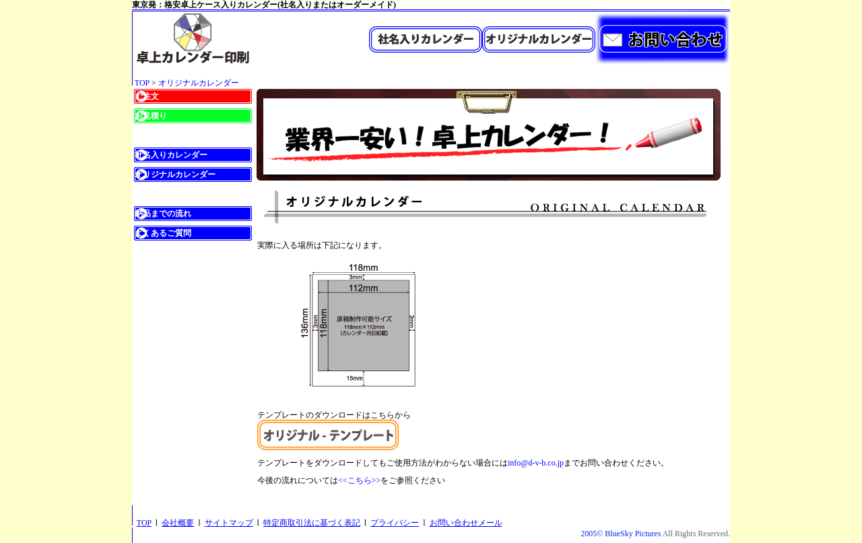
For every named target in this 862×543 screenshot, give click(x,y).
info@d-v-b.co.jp (536, 463)
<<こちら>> (359, 480)
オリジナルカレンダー (198, 83)
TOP (142, 83)
